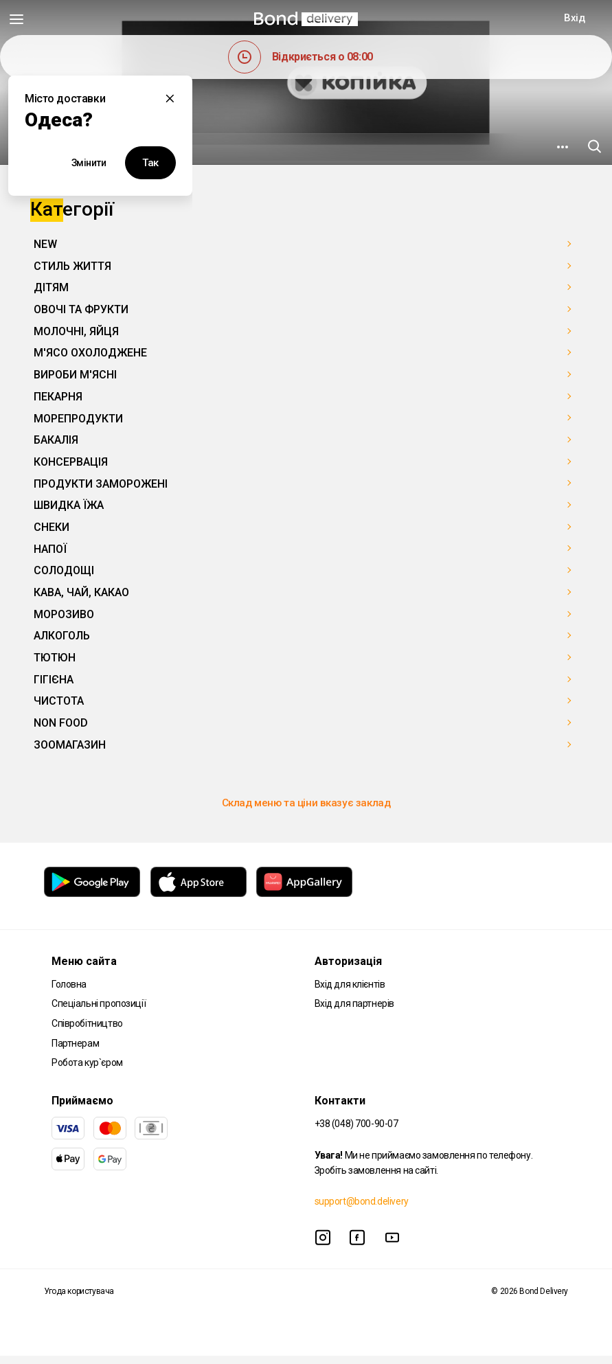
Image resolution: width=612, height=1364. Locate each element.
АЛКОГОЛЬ (62, 635)
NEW (45, 244)
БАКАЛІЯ (56, 439)
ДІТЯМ (51, 287)
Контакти (340, 1108)
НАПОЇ (50, 549)
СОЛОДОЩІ (64, 570)
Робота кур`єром (87, 1070)
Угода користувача (79, 1299)
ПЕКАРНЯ (58, 396)
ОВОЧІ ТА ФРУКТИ (81, 309)
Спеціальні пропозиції (99, 1011)
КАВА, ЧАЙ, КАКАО (81, 592)
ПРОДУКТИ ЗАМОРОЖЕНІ (101, 483)
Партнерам (75, 1051)
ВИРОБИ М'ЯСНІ (75, 374)
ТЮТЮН (55, 657)
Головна (69, 992)
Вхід (574, 18)
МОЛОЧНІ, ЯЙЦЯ (76, 331)
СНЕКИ (51, 527)
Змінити (88, 162)
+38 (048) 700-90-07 (356, 1131)
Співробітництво (87, 1031)
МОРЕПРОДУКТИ (78, 418)
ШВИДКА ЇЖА (69, 505)
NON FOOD (61, 722)
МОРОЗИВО (64, 614)
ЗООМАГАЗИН (70, 744)
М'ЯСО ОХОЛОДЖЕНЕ (90, 352)
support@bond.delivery (362, 1209)
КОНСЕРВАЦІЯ (71, 461)
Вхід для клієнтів (350, 992)
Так (150, 163)
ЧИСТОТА (59, 700)
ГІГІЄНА (53, 679)
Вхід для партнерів (354, 1011)
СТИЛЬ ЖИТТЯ (72, 266)
